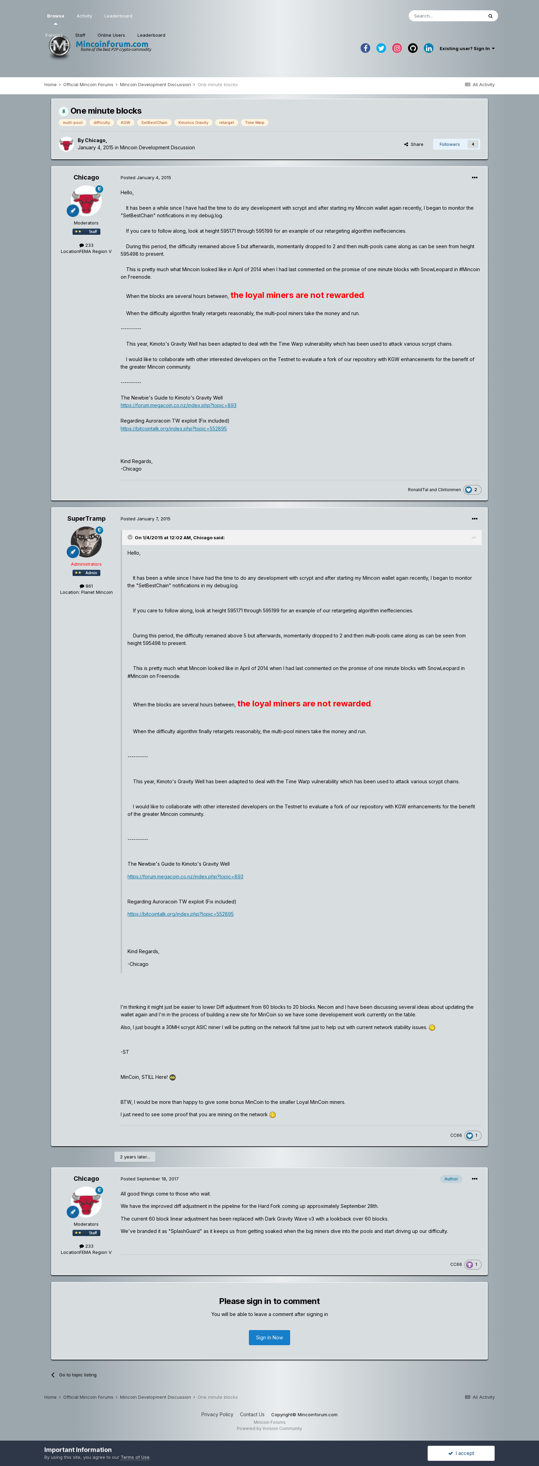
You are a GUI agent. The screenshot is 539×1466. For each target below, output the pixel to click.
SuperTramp (86, 518)
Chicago (95, 140)
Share (414, 144)
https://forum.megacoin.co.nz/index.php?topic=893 (178, 405)
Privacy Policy (217, 1414)
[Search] (446, 15)
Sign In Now (269, 1337)
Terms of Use (135, 1457)
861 (86, 586)
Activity (84, 16)
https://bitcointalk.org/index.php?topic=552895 (174, 428)
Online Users (111, 35)
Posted (146, 177)
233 (86, 245)
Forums (54, 35)
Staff (80, 35)
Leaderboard (151, 35)
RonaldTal (418, 489)
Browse (55, 19)
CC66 (456, 1135)
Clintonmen (449, 489)
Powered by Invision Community (269, 1428)
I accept (461, 1453)
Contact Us (252, 1414)
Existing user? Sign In (467, 48)
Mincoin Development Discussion (157, 147)
